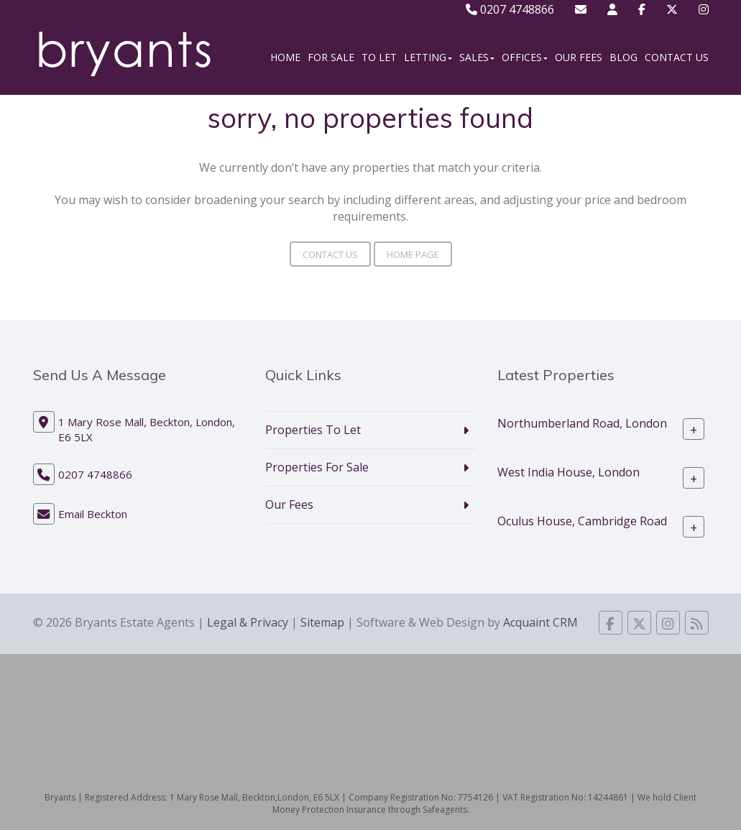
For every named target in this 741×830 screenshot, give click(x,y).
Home (285, 57)
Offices (525, 57)
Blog (623, 57)
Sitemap (322, 622)
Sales (476, 57)
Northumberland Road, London (582, 423)
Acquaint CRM (540, 622)
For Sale (331, 57)
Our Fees (578, 57)
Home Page (413, 254)
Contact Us (677, 57)
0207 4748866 (510, 9)
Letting (428, 57)
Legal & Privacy (247, 622)
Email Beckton (92, 514)
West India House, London (568, 472)
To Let (379, 57)
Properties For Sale (317, 467)
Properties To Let (313, 430)
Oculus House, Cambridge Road (582, 521)
